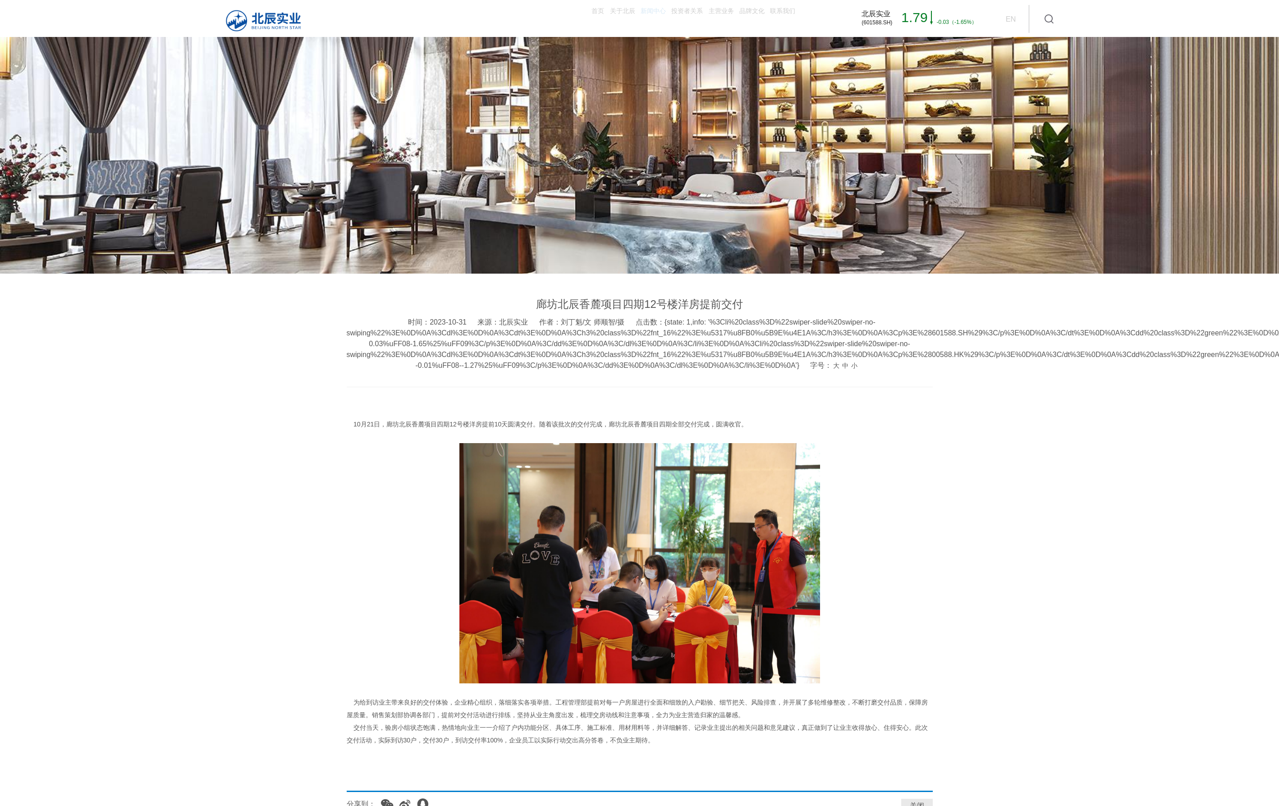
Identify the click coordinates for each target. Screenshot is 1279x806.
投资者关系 (604, 18)
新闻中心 (546, 18)
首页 (445, 18)
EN (1010, 18)
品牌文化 (715, 18)
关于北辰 (492, 18)
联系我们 (770, 18)
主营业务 (661, 18)
